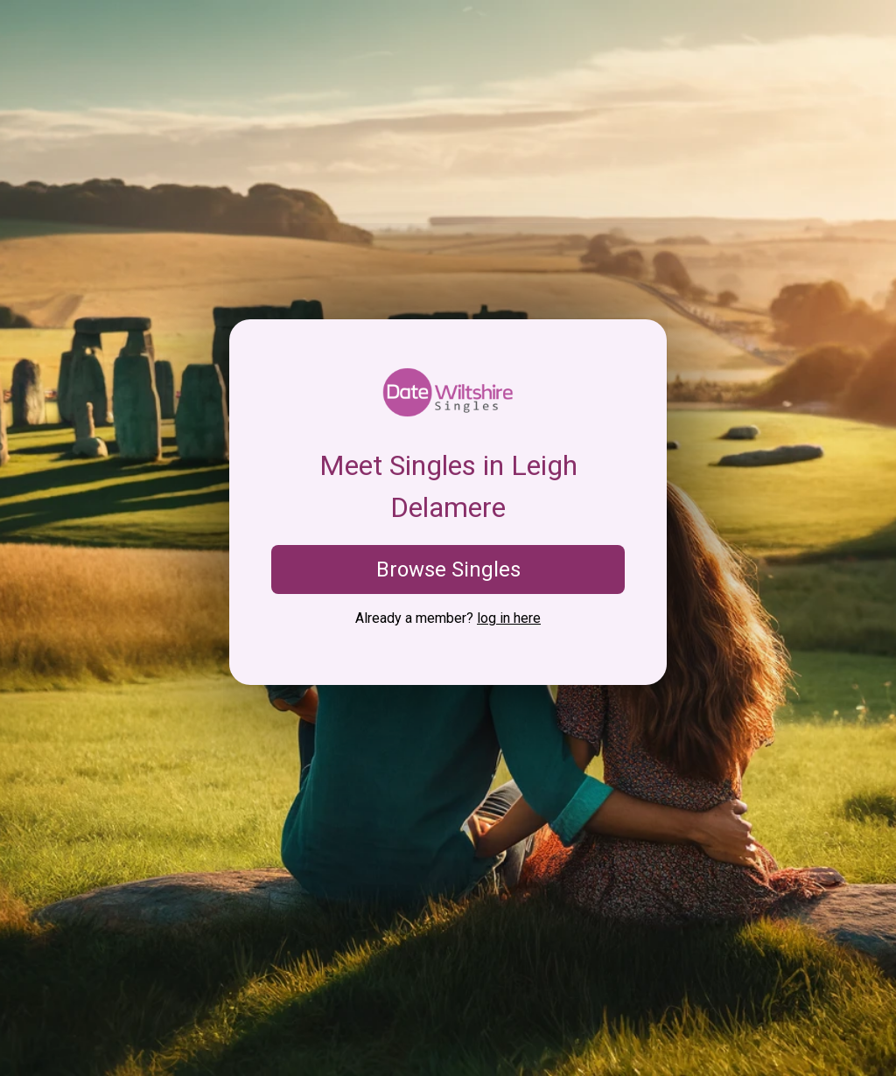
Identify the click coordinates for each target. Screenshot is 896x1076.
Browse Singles (448, 569)
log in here (509, 618)
